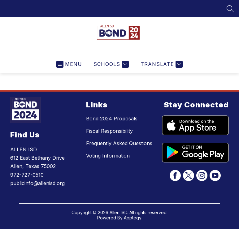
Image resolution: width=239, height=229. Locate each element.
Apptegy (132, 217)
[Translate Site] (161, 64)
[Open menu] (69, 64)
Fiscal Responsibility (109, 131)
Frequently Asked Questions (119, 143)
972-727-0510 (27, 175)
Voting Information (108, 156)
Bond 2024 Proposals (111, 118)
